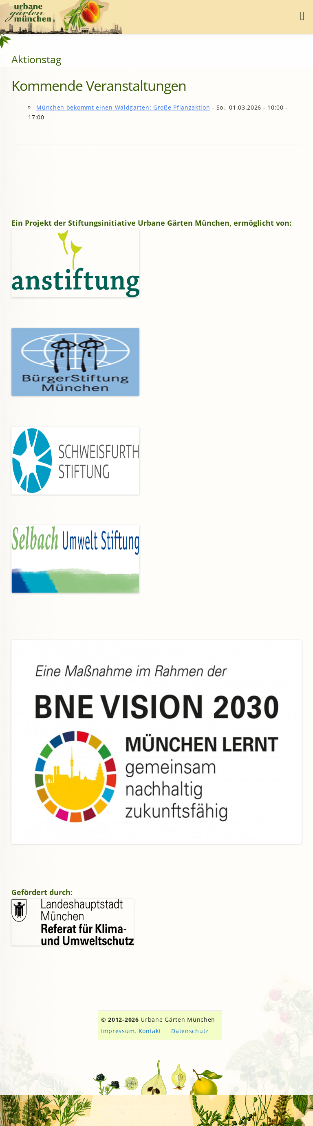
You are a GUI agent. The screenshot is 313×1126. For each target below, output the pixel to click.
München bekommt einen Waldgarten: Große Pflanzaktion (123, 107)
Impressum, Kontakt (131, 1031)
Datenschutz (190, 1031)
